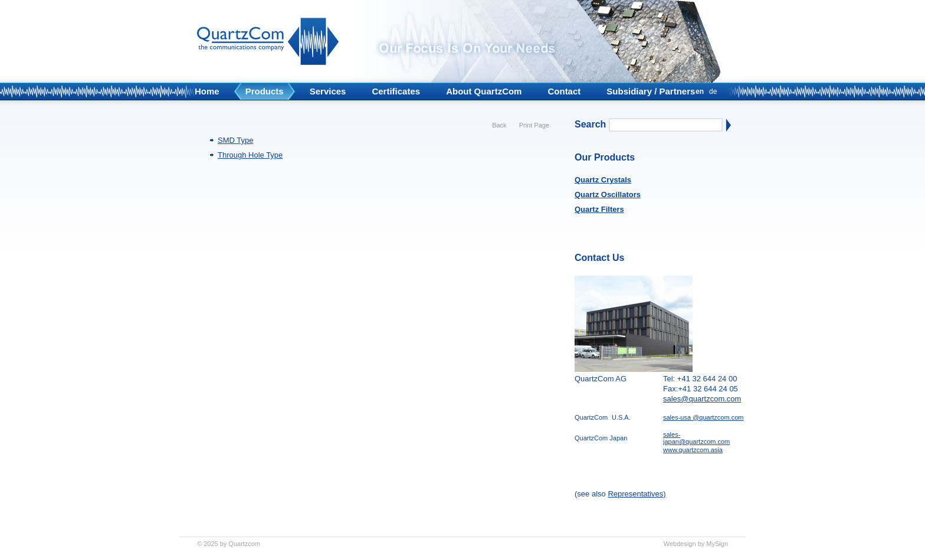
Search (590, 124)
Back (499, 125)
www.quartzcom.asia (693, 449)
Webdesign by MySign (696, 543)
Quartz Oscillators (608, 194)
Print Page (534, 125)
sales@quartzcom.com (702, 398)
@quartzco (707, 417)
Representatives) (636, 493)
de (713, 91)
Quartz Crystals (603, 179)
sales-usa (677, 417)
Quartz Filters (599, 209)
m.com (734, 417)
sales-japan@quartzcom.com (696, 438)
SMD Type (235, 140)
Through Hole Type (250, 155)
